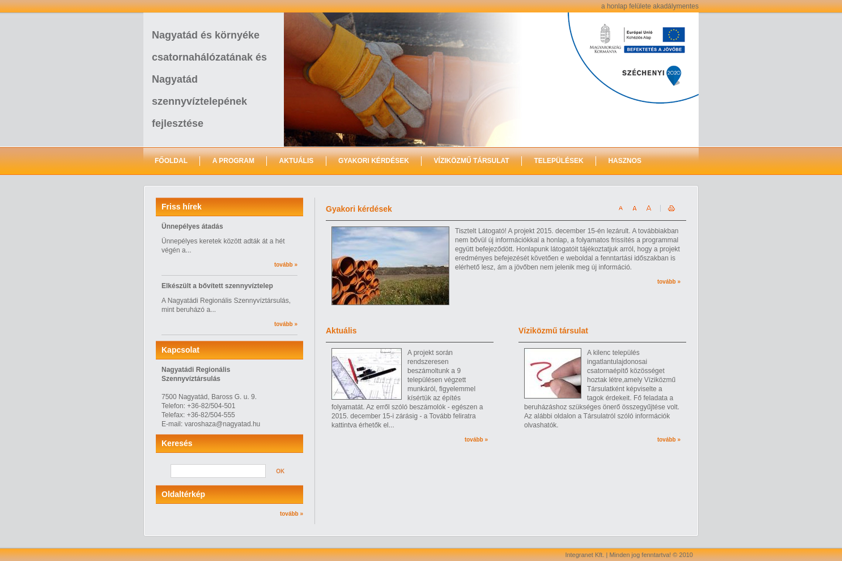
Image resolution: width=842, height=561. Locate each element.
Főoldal (171, 161)
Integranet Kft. (584, 554)
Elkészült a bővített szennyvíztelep (217, 286)
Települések (558, 161)
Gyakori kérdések (373, 161)
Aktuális (296, 161)
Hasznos (624, 161)
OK (280, 471)
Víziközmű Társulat (471, 161)
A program (233, 161)
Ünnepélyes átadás (192, 226)
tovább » (285, 265)
